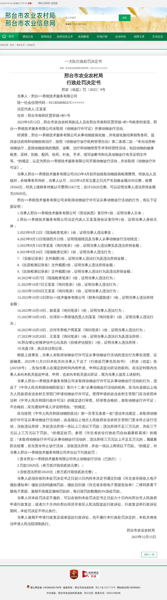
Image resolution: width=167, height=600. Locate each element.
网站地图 (88, 593)
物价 (80, 24)
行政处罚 (31, 45)
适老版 (54, 3)
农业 (75, 24)
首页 (12, 45)
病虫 (84, 24)
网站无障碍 (44, 3)
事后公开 (21, 45)
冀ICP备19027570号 (105, 587)
